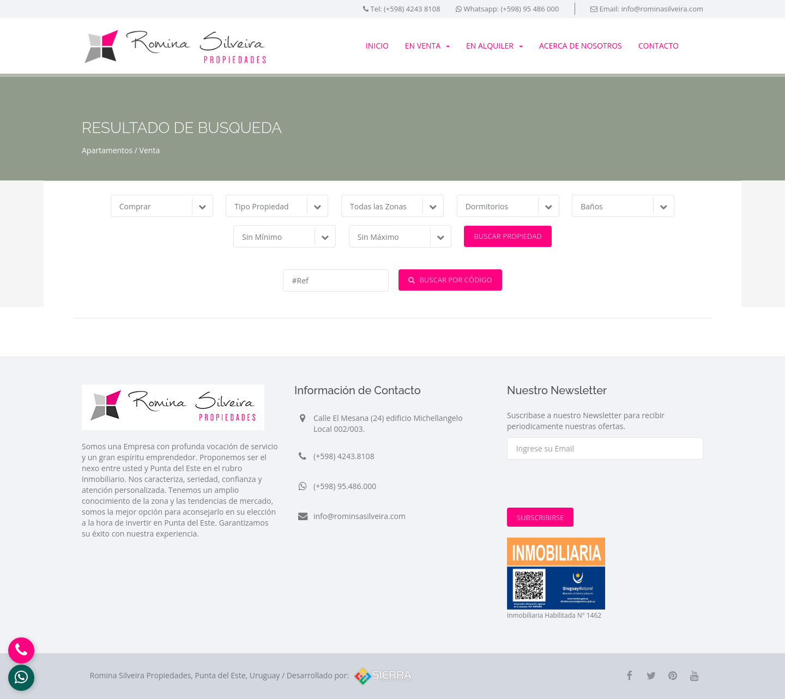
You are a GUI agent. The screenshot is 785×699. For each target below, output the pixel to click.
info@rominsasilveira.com (359, 516)
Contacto (658, 45)
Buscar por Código (450, 280)
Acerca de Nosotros (580, 45)
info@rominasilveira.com (662, 9)
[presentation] (590, 486)
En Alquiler (494, 45)
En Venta (427, 45)
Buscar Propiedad (508, 236)
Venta (150, 150)
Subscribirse (540, 517)
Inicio (377, 45)
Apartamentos (107, 150)
